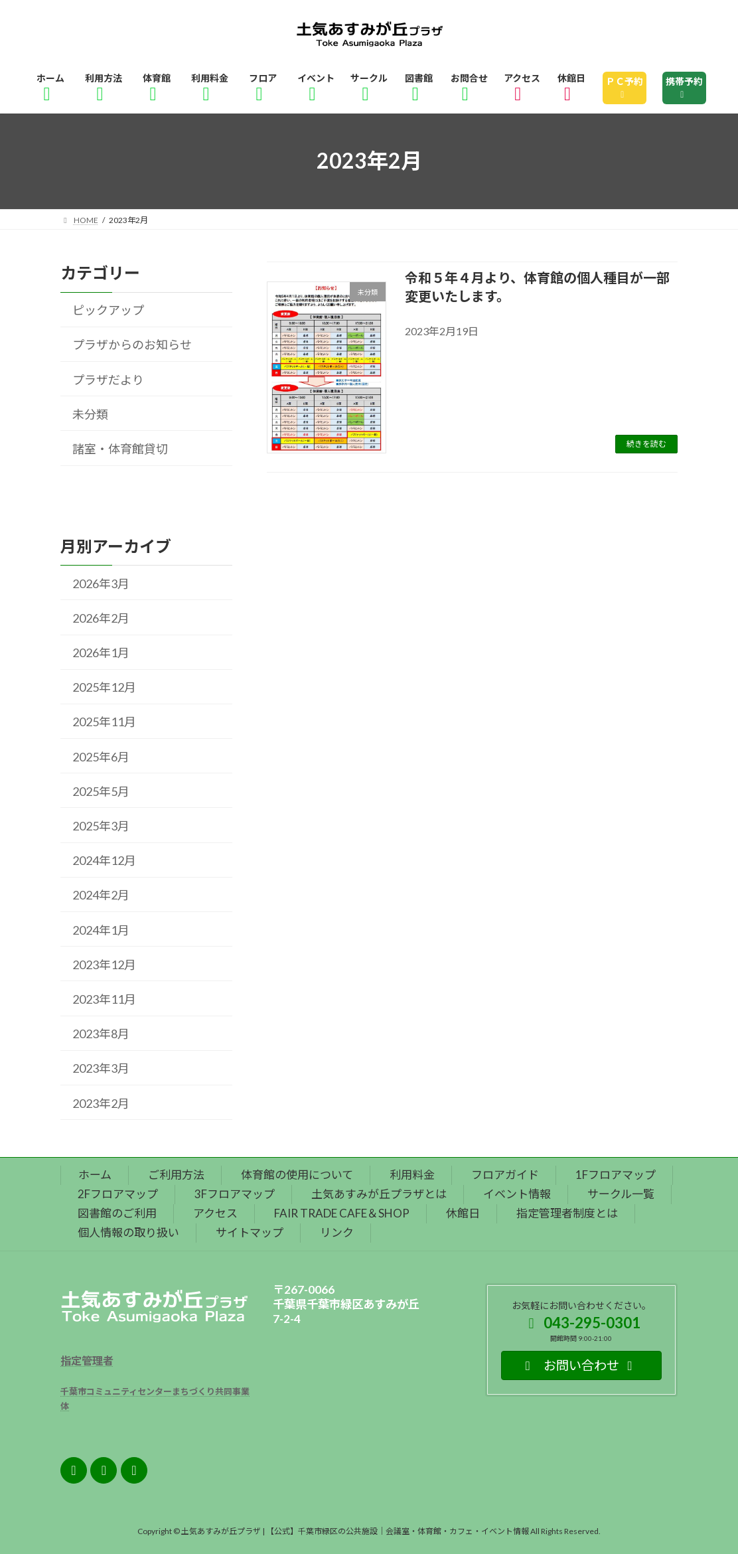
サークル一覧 (620, 1194)
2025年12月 (104, 687)
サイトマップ (249, 1232)
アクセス (215, 1213)
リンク (337, 1232)
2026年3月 (100, 583)
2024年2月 (100, 895)
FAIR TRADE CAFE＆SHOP (341, 1213)
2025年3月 (100, 825)
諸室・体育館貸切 (120, 448)
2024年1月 (100, 929)
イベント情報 (517, 1194)
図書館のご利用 (117, 1213)
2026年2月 (100, 618)
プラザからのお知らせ (132, 344)
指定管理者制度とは (567, 1213)
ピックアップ (108, 310)
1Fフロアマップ (615, 1175)
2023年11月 (104, 999)
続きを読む (646, 444)
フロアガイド (505, 1175)
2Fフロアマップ (118, 1194)
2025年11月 (104, 721)
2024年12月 (104, 860)
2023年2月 (100, 1102)
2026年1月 (100, 652)
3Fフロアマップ (234, 1194)
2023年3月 (100, 1068)
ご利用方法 (176, 1175)
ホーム (94, 1175)
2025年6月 (100, 756)
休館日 (463, 1213)
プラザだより (108, 379)
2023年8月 (100, 1033)
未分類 (90, 414)
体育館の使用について (297, 1175)
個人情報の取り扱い (128, 1232)
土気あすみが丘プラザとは (379, 1194)
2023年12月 (104, 964)
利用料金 (412, 1175)
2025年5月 (100, 791)
